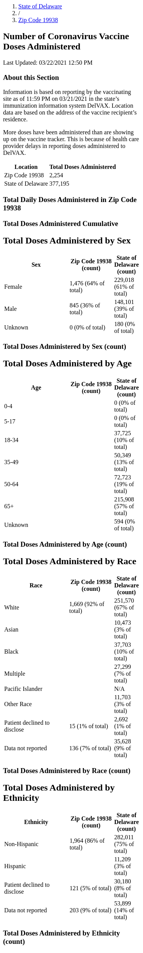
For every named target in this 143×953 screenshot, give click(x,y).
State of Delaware (40, 6)
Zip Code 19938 (38, 20)
